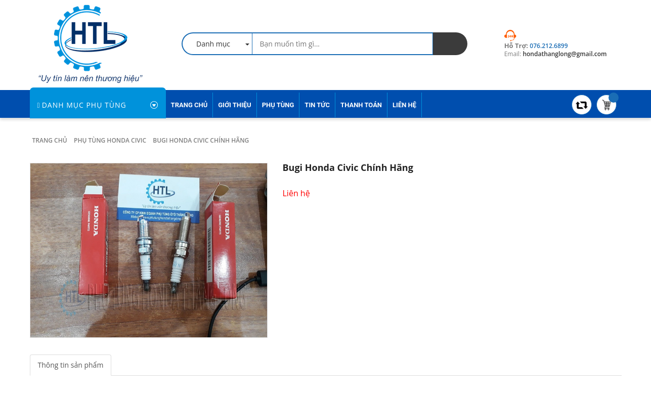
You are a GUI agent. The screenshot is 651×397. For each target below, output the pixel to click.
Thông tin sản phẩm (71, 365)
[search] (450, 43)
